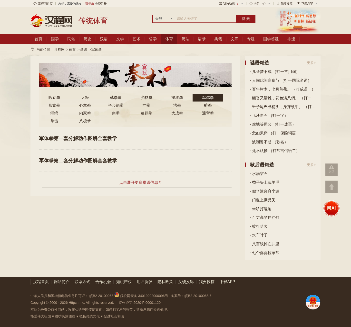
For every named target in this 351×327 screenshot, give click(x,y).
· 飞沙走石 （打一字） (269, 115)
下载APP (307, 3)
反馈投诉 (186, 282)
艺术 (136, 39)
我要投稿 (286, 3)
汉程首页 (41, 282)
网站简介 (61, 282)
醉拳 (208, 105)
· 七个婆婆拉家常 (264, 253)
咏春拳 (54, 97)
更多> (311, 63)
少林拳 (146, 97)
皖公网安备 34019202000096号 (141, 296)
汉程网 (59, 49)
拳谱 (83, 49)
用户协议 (144, 282)
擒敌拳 (177, 97)
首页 (38, 39)
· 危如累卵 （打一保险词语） (275, 133)
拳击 (54, 121)
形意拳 (54, 105)
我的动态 (231, 3)
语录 (202, 39)
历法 (185, 39)
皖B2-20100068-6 (198, 296)
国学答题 (271, 39)
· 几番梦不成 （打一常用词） (275, 72)
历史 (87, 39)
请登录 (89, 3)
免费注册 (101, 3)
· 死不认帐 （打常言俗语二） (275, 151)
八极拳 (85, 121)
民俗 (71, 39)
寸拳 (146, 105)
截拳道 (116, 97)
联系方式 (82, 282)
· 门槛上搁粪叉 (262, 200)
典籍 (218, 39)
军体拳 (96, 49)
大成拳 (177, 113)
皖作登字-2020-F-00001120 (140, 303)
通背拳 (208, 113)
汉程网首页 (45, 3)
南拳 (116, 113)
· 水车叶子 (259, 235)
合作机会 (103, 282)
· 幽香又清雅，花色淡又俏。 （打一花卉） (283, 98)
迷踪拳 (146, 113)
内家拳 (85, 113)
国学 (55, 39)
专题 (251, 39)
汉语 (104, 39)
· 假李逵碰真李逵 (264, 191)
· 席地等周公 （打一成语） (273, 124)
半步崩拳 (116, 105)
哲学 (153, 39)
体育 (169, 39)
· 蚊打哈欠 (259, 226)
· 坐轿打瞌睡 (261, 209)
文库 (234, 39)
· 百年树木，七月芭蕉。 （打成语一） (282, 89)
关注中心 (260, 3)
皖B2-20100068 (101, 296)
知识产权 (124, 282)
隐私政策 (165, 282)
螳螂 (54, 113)
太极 (85, 97)
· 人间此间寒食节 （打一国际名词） (281, 80)
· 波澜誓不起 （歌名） (269, 142)
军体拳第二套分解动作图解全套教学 (78, 160)
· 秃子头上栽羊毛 (264, 182)
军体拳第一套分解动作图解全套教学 (78, 138)
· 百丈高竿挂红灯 (264, 217)
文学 (120, 39)
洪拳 (177, 105)
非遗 (291, 39)
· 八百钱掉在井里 (264, 244)
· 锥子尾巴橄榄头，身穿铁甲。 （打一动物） (283, 107)
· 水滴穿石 (259, 174)
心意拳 (85, 105)
